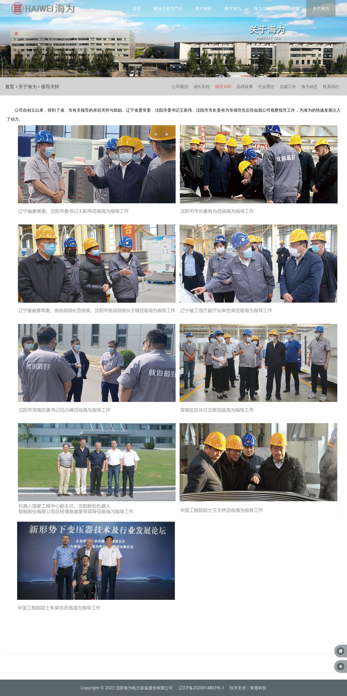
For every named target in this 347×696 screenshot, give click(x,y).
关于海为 (321, 8)
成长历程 (201, 86)
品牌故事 (244, 86)
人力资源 (291, 8)
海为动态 (309, 86)
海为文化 (262, 8)
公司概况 (180, 86)
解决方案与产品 (168, 8)
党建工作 (288, 86)
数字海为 (233, 8)
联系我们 (331, 86)
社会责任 (266, 86)
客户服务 (203, 8)
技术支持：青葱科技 (248, 688)
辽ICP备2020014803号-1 (201, 688)
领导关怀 (223, 86)
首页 (137, 8)
